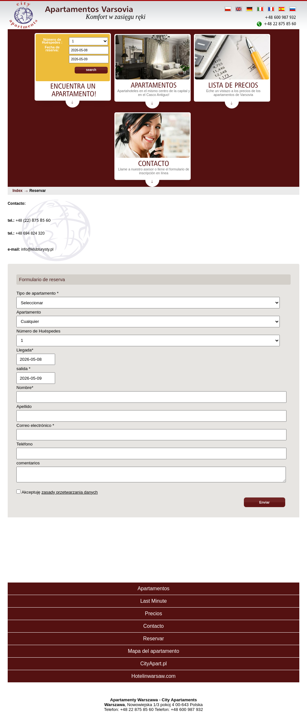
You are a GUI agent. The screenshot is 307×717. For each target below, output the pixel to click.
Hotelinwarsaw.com (153, 678)
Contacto (153, 628)
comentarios (28, 463)
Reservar (153, 640)
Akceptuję (57, 494)
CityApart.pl (153, 665)
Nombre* (24, 387)
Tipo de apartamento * (37, 293)
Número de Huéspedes (38, 331)
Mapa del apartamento (153, 653)
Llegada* (24, 350)
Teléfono (24, 444)
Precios (153, 615)
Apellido (23, 406)
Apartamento (28, 312)
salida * (23, 368)
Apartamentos (153, 590)
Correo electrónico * (35, 425)
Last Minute (153, 603)
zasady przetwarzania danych (69, 494)
